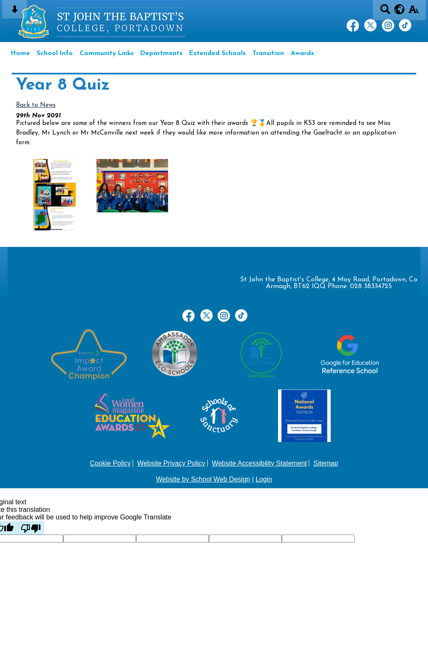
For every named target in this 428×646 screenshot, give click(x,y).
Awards (302, 53)
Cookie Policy (110, 463)
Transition (268, 53)
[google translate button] (399, 9)
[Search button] (385, 12)
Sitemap (325, 463)
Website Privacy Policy (171, 463)
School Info (55, 53)
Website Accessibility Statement (259, 463)
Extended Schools (217, 53)
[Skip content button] (14, 12)
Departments (161, 53)
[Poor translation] (30, 528)
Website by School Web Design (203, 479)
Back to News (36, 105)
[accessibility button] (413, 12)
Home (20, 53)
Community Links (107, 53)
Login (264, 479)
